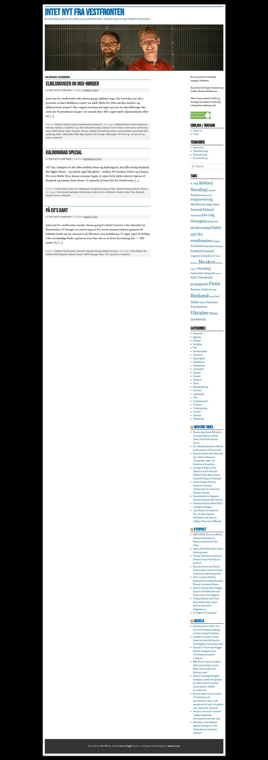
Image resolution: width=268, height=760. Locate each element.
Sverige (101, 134)
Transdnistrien (200, 401)
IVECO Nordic (58, 131)
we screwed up (138, 134)
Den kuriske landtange (67, 192)
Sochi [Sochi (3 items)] (211, 296)
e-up (76, 127)
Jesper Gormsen (72, 131)
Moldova (197, 379)
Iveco (48, 131)
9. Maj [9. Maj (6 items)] (194, 183)
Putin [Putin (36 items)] (214, 283)
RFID (76, 134)
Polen (58, 134)
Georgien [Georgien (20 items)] (199, 220)
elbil (82, 127)
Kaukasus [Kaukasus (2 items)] (219, 246)
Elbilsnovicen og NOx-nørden (72, 84)
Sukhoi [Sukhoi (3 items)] (202, 302)
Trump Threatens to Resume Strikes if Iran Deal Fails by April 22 (207, 559)
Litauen (74, 124)
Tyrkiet (197, 411)
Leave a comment (54, 137)
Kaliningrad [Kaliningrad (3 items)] (209, 246)
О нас (196, 134)
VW (119, 134)
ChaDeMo (68, 127)
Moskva (120, 192)
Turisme (197, 404)
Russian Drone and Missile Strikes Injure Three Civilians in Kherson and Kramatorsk (207, 570)
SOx (95, 134)
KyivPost (200, 529)
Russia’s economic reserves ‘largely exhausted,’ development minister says (207, 715)
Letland (66, 124)
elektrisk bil (90, 127)
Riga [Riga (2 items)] (214, 289)
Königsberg (96, 189)
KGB (56, 254)
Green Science (117, 127)
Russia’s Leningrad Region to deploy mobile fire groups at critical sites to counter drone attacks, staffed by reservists (207, 682)
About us (197, 130)
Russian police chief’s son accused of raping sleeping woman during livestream (206, 629)
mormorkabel (124, 131)
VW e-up (126, 134)
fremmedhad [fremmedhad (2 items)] (196, 215)
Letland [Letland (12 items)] (196, 251)
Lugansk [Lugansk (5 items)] (195, 255)
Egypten (197, 337)
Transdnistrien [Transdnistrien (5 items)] (199, 306)
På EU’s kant (57, 210)
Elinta (99, 127)
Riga (82, 134)
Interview (73, 189)
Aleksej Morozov (122, 124)
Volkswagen (111, 134)
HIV (195, 347)
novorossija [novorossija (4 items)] (197, 273)
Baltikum (59, 127)
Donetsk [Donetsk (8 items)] (196, 209)
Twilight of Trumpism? (204, 612)
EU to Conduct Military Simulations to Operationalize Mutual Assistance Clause (208, 581)
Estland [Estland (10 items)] (208, 209)
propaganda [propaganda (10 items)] (199, 284)
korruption (198, 369)
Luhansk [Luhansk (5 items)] (205, 255)
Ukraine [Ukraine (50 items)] (199, 312)
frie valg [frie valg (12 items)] (208, 215)
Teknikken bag (200, 151)
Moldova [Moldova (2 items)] (194, 263)
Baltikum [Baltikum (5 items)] (196, 194)
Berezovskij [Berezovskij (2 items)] (207, 195)
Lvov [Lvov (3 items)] (218, 255)
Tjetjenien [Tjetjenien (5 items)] (212, 302)
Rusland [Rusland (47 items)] (200, 295)
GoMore (49, 254)
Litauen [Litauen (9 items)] (208, 251)
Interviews (198, 147)
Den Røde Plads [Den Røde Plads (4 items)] (210, 204)
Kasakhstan (199, 361)
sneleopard (198, 394)
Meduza (199, 621)
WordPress (105, 745)
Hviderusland (61, 189)
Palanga (94, 254)
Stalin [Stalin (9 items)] (195, 302)
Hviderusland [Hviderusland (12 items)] (201, 227)
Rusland (98, 124)
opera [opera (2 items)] (218, 273)
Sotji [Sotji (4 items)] (217, 296)
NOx (146, 131)
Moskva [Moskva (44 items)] (207, 262)
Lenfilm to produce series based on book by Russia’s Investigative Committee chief (208, 640)
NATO (86, 254)
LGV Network (103, 131)
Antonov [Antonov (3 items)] (212, 190)
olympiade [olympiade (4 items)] (209, 273)
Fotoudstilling (200, 158)
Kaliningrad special (64, 152)
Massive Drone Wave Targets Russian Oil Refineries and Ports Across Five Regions (207, 591)
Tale (195, 397)
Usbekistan (198, 418)
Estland (58, 124)
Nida (127, 192)
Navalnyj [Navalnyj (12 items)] (204, 268)
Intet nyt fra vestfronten (84, 12)
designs (174, 745)
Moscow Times (203, 427)
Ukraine (144, 189)
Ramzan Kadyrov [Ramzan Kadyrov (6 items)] (201, 289)
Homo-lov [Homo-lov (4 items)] (212, 221)
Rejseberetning (86, 124)
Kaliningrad (84, 189)
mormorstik (137, 131)
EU (145, 251)
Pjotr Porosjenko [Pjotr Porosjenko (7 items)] (202, 277)
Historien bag (200, 154)
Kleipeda (63, 254)
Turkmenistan (200, 408)
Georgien (197, 344)
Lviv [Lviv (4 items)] (213, 255)
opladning (50, 134)
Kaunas (84, 131)
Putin (132, 192)
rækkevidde (67, 134)
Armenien (198, 333)
